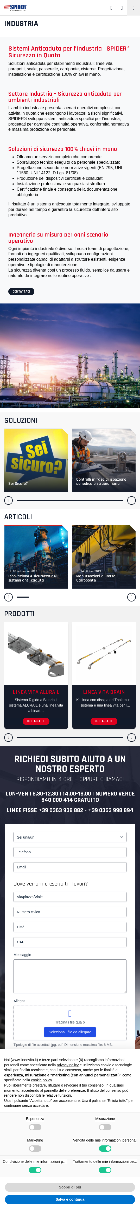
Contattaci (21, 291)
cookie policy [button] (41, 1080)
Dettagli (36, 721)
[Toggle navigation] (133, 8)
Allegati (20, 1001)
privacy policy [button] (68, 1065)
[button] (8, 500)
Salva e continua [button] (70, 1199)
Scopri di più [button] (70, 1187)
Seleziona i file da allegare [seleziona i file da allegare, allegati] (70, 1032)
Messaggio (22, 955)
